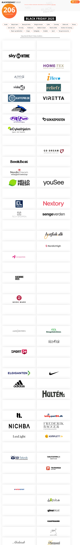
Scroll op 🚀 (40, 542)
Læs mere (53, 4)
